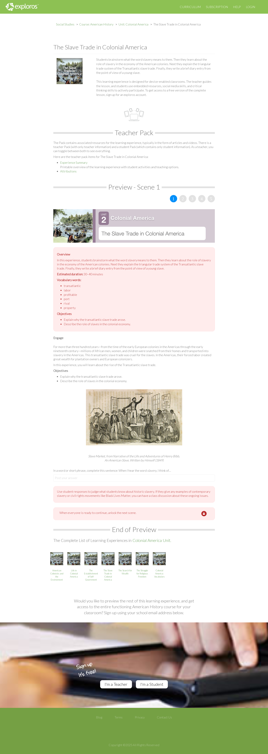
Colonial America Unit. (151, 540)
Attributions (68, 171)
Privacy (140, 717)
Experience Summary (74, 162)
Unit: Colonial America (133, 24)
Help (237, 7)
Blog (99, 717)
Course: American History (96, 24)
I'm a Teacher (116, 684)
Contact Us (164, 717)
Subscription (217, 7)
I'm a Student (151, 684)
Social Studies (65, 24)
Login (250, 7)
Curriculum (190, 7)
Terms (119, 717)
